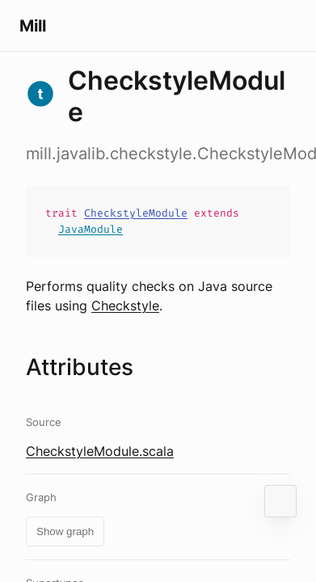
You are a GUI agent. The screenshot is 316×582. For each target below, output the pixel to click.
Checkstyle (125, 305)
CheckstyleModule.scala (100, 451)
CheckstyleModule (135, 213)
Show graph (65, 531)
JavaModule (90, 229)
